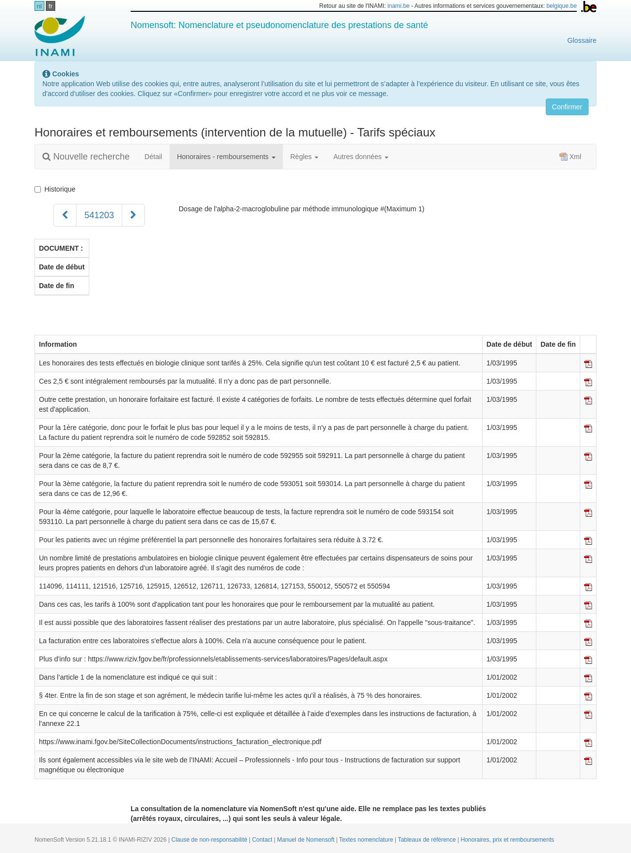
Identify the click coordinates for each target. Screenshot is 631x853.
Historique (57, 189)
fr (51, 6)
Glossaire (581, 40)
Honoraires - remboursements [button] (226, 157)
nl (39, 6)
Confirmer (567, 107)
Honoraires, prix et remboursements (507, 839)
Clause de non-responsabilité (210, 839)
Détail (153, 157)
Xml (570, 157)
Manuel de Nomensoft (306, 839)
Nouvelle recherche (86, 157)
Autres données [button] (360, 157)
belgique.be (562, 5)
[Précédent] (64, 215)
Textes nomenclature (367, 839)
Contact (263, 839)
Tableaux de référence (427, 839)
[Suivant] (133, 215)
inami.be (398, 5)
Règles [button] (304, 157)
